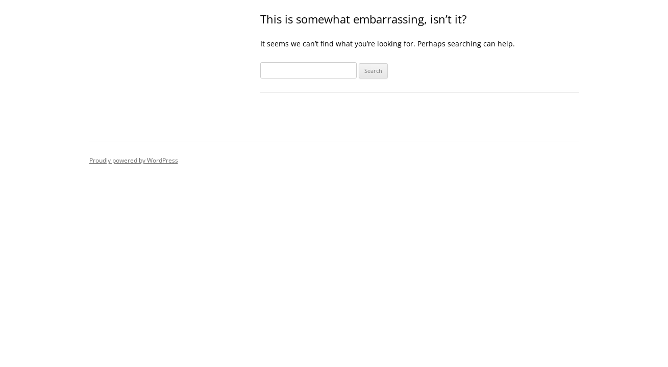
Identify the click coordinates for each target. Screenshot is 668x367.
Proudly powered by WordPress (133, 160)
